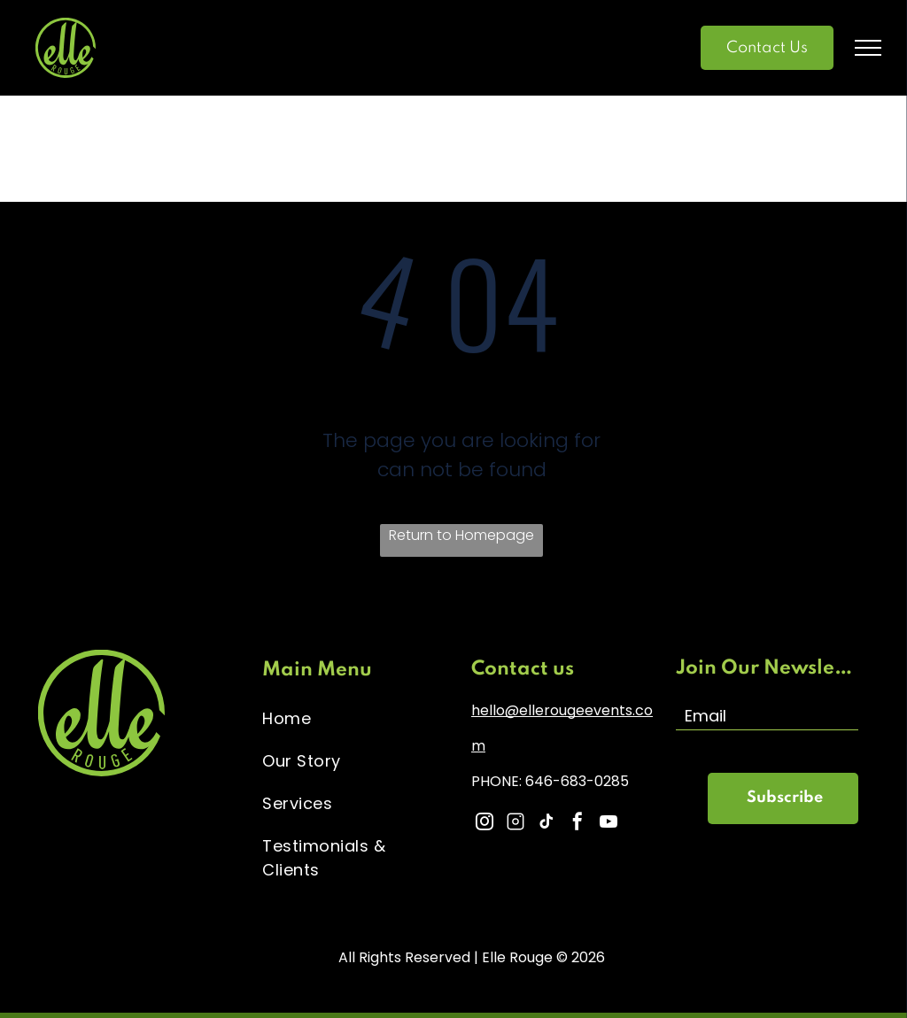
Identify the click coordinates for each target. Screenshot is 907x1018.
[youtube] (608, 823)
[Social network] (515, 823)
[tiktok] (546, 823)
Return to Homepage (461, 535)
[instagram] (484, 823)
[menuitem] (354, 718)
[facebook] (577, 823)
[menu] (868, 48)
